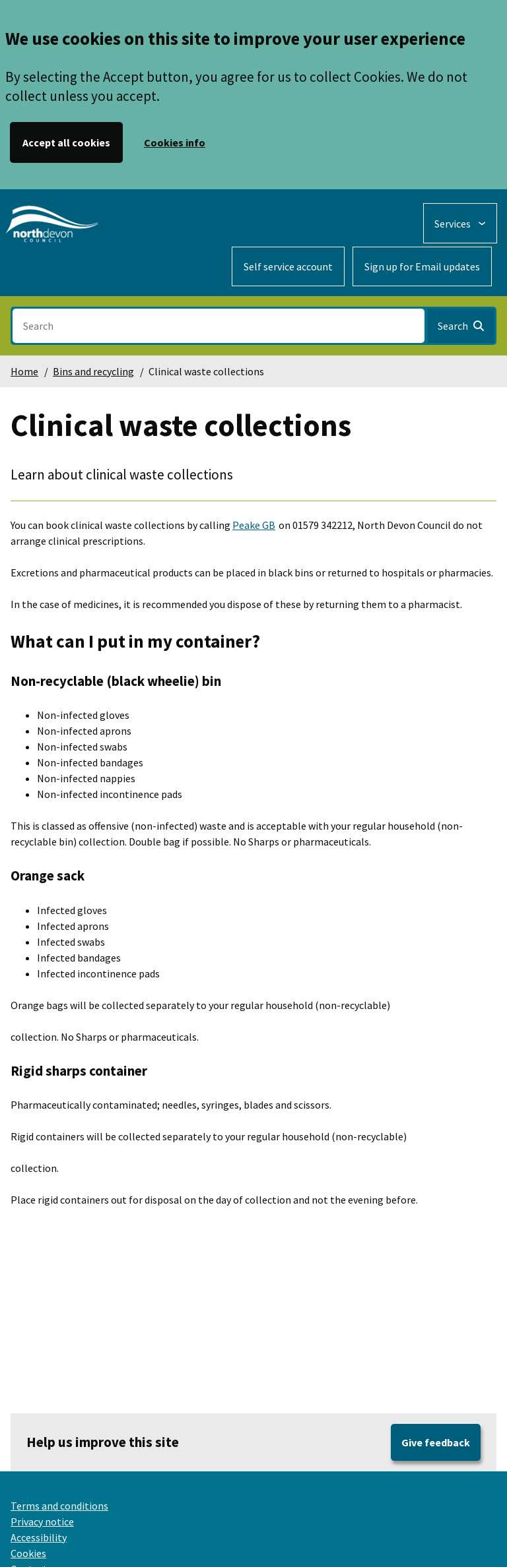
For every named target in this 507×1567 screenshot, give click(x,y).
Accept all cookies (66, 142)
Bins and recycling (93, 371)
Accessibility (39, 1537)
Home (24, 371)
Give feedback (435, 1442)
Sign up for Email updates (422, 266)
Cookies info (174, 142)
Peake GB (253, 525)
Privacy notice (42, 1521)
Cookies (28, 1553)
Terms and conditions (59, 1505)
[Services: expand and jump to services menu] (460, 223)
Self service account (288, 266)
